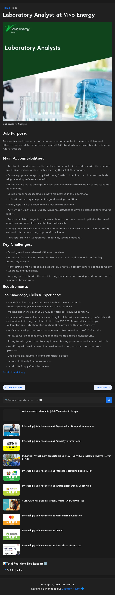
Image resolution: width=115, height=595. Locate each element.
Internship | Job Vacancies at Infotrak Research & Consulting (56, 485)
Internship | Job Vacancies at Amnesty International (51, 440)
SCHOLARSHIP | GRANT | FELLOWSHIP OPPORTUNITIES (53, 500)
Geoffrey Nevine (71, 588)
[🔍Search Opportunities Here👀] (54, 400)
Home (6, 8)
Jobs (14, 8)
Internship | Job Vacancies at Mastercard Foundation (52, 515)
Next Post (102, 387)
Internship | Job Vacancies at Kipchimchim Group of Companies (58, 426)
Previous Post (15, 387)
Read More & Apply (14, 372)
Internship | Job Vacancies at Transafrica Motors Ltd (51, 545)
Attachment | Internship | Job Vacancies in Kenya (50, 411)
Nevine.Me (69, 584)
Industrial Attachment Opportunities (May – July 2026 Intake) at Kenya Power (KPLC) (66, 457)
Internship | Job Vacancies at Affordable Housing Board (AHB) (57, 470)
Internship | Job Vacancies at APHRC (42, 530)
